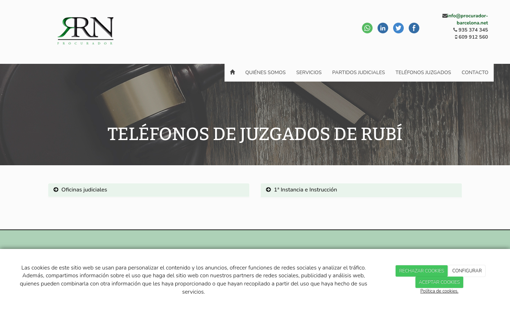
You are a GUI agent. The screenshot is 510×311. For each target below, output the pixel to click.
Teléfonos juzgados (423, 72)
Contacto (475, 72)
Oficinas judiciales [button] (80, 190)
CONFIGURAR (467, 271)
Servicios (309, 72)
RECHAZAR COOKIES (421, 271)
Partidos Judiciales (358, 72)
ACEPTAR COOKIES (439, 282)
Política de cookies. (439, 291)
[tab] (148, 190)
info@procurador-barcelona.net (467, 19)
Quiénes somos (265, 72)
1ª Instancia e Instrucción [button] (301, 190)
